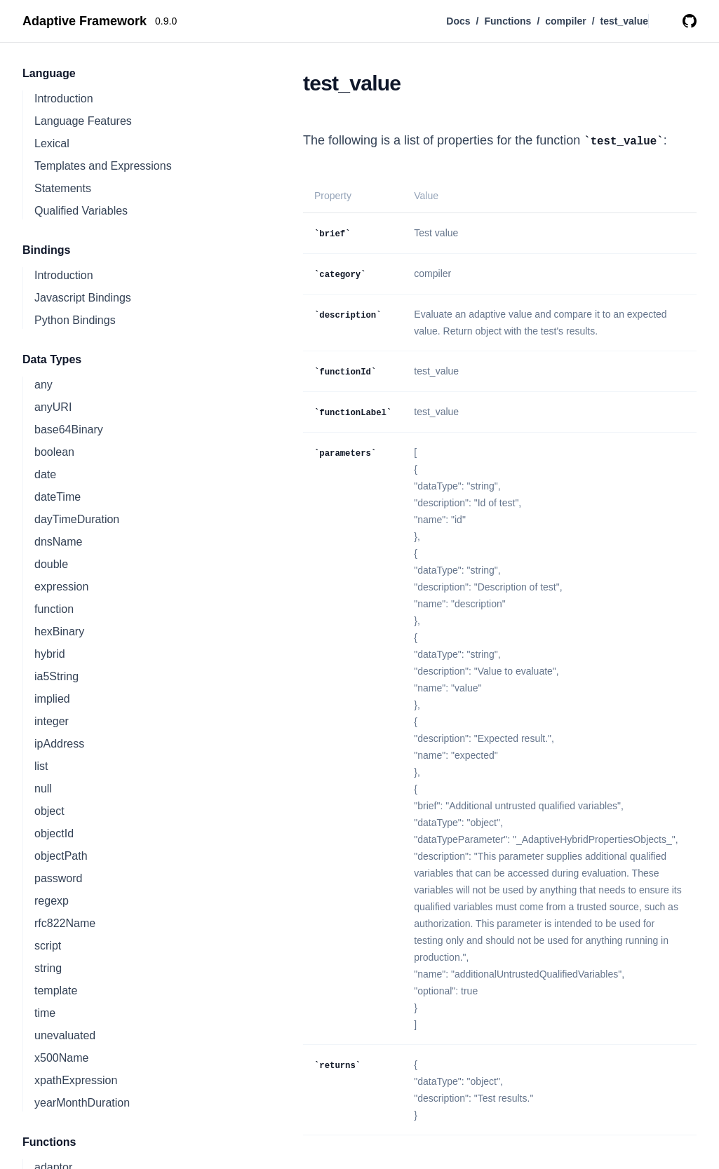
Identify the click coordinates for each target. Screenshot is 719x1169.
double (51, 564)
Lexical (51, 143)
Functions (507, 21)
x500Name (61, 1058)
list (41, 766)
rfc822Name (64, 923)
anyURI (53, 407)
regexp (51, 901)
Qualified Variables (81, 211)
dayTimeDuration (76, 519)
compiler (565, 21)
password (58, 878)
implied (52, 699)
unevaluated (64, 1035)
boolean (54, 452)
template (55, 990)
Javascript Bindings (82, 298)
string (48, 968)
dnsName (58, 542)
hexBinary (59, 631)
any (43, 385)
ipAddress (59, 744)
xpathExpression (75, 1080)
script (47, 946)
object (49, 811)
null (43, 789)
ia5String (56, 676)
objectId (54, 833)
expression (61, 587)
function (54, 609)
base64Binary (68, 429)
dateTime (57, 497)
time (44, 1013)
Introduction (63, 98)
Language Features (83, 121)
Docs (458, 21)
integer (51, 721)
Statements (62, 188)
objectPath (61, 856)
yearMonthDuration (82, 1103)
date (45, 474)
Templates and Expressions (103, 166)
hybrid (49, 654)
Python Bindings (75, 320)
